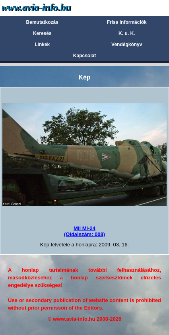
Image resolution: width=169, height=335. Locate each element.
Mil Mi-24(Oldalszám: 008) (84, 231)
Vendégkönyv (126, 44)
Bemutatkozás (42, 22)
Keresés (42, 33)
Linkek (42, 44)
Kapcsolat (84, 55)
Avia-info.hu (50, 7)
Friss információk (127, 22)
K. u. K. (126, 33)
